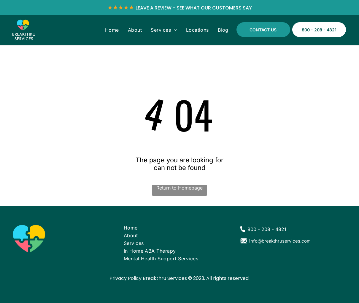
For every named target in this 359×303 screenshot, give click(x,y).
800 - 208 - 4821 (266, 229)
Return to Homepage (179, 188)
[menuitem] (112, 30)
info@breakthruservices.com (280, 241)
